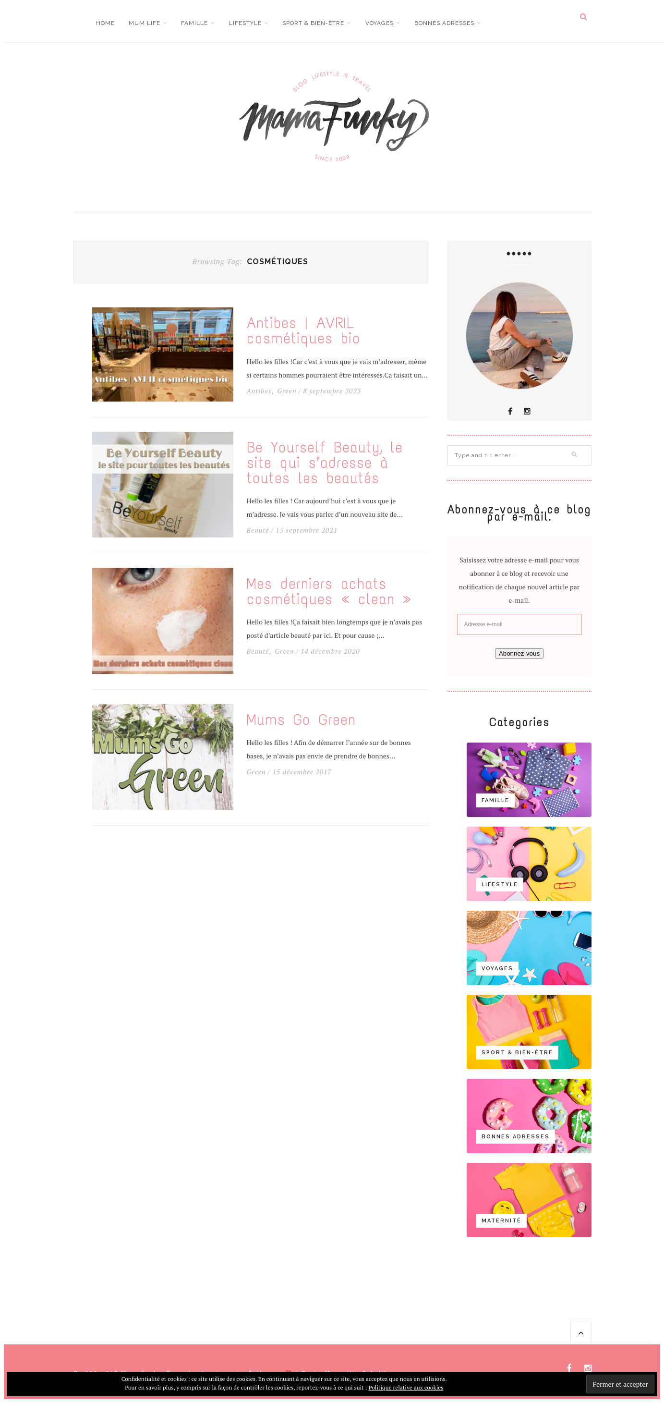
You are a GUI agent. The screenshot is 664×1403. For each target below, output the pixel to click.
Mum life (144, 23)
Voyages (379, 23)
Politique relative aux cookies (405, 1387)
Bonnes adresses (444, 23)
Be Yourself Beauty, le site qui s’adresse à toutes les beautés (325, 463)
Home (105, 23)
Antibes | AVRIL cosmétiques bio (304, 331)
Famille (194, 23)
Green (286, 391)
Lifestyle (245, 23)
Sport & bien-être (313, 23)
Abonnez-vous (519, 653)
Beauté (258, 530)
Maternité (501, 1221)
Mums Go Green (301, 720)
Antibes (259, 391)
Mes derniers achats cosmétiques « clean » (329, 591)
